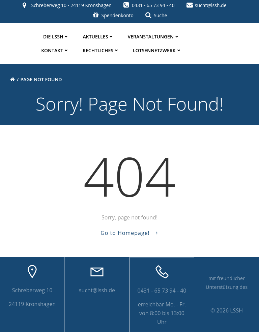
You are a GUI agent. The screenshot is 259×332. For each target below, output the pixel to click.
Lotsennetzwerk (157, 50)
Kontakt (55, 50)
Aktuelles (98, 36)
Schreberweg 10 (32, 290)
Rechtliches (101, 50)
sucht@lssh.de (97, 290)
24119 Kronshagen (32, 304)
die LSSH (56, 36)
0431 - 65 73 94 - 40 (161, 290)
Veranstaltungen (153, 36)
